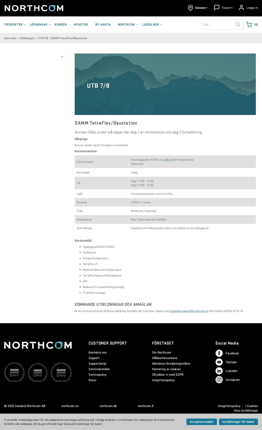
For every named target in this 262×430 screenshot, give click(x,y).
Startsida (10, 38)
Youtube (226, 362)
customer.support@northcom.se (188, 311)
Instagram (228, 379)
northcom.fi (146, 406)
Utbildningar (26, 38)
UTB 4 (167, 159)
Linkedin (226, 370)
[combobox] (221, 25)
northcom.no (70, 406)
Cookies (252, 406)
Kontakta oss (98, 352)
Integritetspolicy (163, 380)
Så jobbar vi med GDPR (168, 374)
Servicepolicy (97, 374)
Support (227, 7)
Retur (92, 380)
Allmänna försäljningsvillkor (171, 363)
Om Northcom (161, 352)
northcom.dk (108, 406)
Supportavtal (97, 363)
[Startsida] (33, 8)
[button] (198, 8)
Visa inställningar (246, 410)
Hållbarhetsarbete (164, 358)
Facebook (227, 353)
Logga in (252, 7)
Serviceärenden (99, 369)
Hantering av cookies (166, 369)
